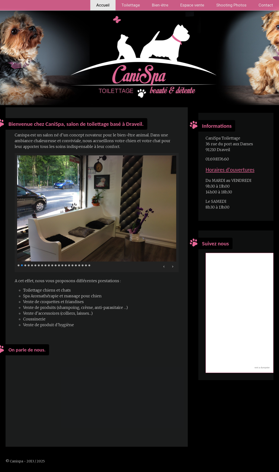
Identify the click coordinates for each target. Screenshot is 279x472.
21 (86, 265)
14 (62, 265)
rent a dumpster (262, 367)
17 (72, 265)
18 (76, 265)
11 (52, 265)
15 (66, 265)
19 (79, 265)
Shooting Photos (231, 5)
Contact (266, 5)
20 (83, 265)
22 (89, 265)
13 (59, 265)
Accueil (103, 5)
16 (69, 265)
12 (56, 265)
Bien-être (160, 5)
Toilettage (131, 5)
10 (49, 265)
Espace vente (192, 5)
